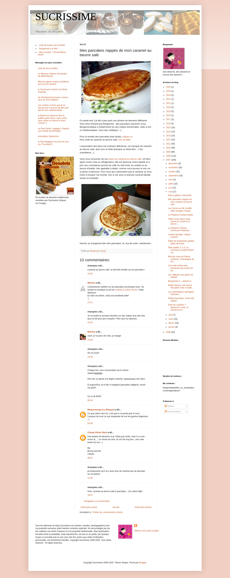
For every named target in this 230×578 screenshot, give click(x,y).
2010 (168, 148)
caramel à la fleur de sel (126, 290)
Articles (169, 406)
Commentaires (173, 411)
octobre (172, 171)
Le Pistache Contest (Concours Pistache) (178, 229)
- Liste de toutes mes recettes (51, 45)
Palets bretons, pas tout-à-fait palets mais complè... (180, 286)
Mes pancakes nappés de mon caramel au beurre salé (180, 202)
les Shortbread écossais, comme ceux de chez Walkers (53, 98)
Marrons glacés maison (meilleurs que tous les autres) (53, 82)
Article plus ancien (143, 507)
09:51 (90, 458)
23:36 (90, 340)
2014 (168, 131)
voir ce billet (124, 139)
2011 (168, 144)
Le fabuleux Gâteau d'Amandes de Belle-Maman (52, 74)
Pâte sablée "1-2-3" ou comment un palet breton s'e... (181, 250)
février (172, 323)
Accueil (116, 507)
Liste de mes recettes (48, 68)
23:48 (90, 357)
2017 (168, 119)
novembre (173, 167)
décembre (173, 163)
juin (170, 187)
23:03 (90, 273)
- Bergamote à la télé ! (48, 48)
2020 (168, 107)
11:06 (90, 478)
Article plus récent (89, 507)
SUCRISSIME (65, 16)
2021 (168, 103)
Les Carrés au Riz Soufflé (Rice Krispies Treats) (180, 209)
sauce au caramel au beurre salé (124, 159)
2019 (168, 111)
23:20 (90, 322)
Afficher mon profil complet (146, 531)
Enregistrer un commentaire (97, 501)
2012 (168, 139)
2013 (168, 135)
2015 (168, 127)
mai (170, 191)
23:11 (90, 302)
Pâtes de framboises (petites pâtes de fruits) (181, 242)
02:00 (90, 423)
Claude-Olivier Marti (97, 432)
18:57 (90, 495)
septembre (174, 175)
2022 (168, 99)
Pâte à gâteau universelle (179, 195)
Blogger (142, 562)
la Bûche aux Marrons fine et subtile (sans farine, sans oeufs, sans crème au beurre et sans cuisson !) (52, 119)
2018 (168, 115)
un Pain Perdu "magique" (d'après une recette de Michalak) (53, 129)
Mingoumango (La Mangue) (100, 409)
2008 (168, 156)
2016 (168, 123)
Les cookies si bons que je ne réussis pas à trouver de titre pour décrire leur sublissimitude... (53, 107)
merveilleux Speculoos (48, 136)
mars (171, 319)
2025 (168, 91)
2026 (168, 87)
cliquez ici (127, 136)
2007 (168, 160)
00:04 (90, 400)
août (171, 179)
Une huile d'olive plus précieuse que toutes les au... (180, 268)
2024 (168, 95)
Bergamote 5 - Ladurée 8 (179, 281)
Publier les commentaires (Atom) (108, 512)
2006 (168, 332)
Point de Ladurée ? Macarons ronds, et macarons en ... (178, 307)
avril (171, 315)
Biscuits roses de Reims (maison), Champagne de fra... (181, 259)
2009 (168, 152)
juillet (171, 184)
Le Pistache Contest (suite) (180, 215)
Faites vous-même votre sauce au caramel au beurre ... (179, 221)
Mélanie (91, 283)
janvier (172, 327)
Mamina (91, 332)
